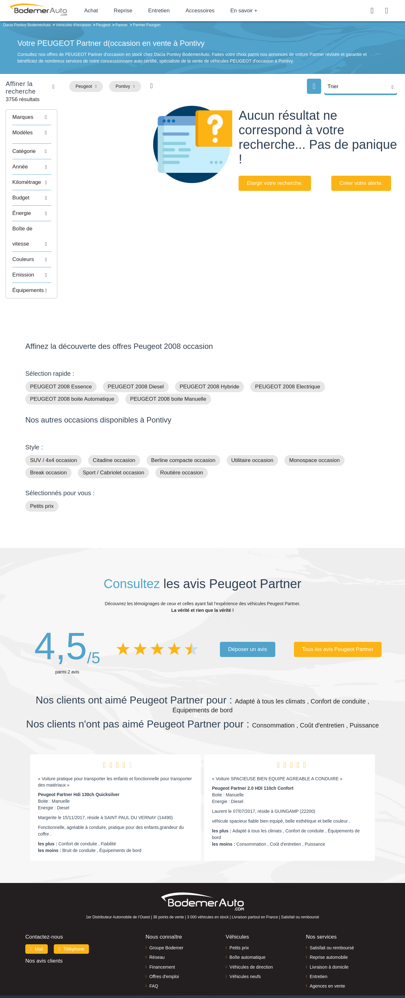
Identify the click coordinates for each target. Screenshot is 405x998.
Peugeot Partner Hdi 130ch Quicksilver (79, 769)
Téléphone (71, 923)
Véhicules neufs (245, 951)
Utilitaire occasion (252, 435)
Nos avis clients (44, 936)
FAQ (153, 961)
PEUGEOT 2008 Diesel (136, 362)
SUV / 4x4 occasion (53, 435)
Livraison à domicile (329, 941)
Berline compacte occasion (183, 435)
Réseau (157, 932)
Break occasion (48, 448)
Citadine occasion (114, 435)
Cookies (217, 979)
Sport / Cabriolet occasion (113, 448)
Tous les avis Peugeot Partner (338, 624)
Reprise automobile (329, 932)
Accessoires (212, 11)
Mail (36, 923)
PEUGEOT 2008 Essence (61, 362)
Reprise (136, 11)
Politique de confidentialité (253, 979)
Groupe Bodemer (166, 922)
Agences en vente (327, 961)
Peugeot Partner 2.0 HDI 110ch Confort (253, 763)
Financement (162, 941)
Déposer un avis (247, 624)
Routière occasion (181, 448)
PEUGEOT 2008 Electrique (287, 362)
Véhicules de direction (251, 941)
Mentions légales (191, 979)
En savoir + (257, 11)
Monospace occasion (314, 435)
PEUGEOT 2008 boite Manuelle (168, 374)
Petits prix (42, 481)
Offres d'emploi (164, 951)
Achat (104, 11)
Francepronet (88, 980)
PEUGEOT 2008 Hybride (210, 362)
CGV (285, 979)
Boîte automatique (247, 932)
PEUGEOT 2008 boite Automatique (72, 374)
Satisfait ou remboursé (332, 922)
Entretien (172, 11)
